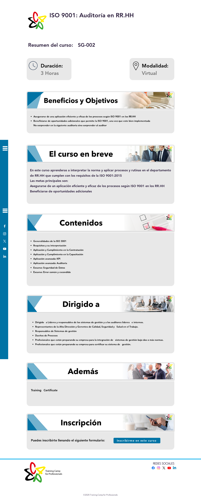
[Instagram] (5, 234)
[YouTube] (5, 249)
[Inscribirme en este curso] (137, 440)
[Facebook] (5, 226)
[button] (5, 211)
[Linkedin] (175, 468)
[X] (5, 241)
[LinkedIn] (5, 256)
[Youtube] (169, 468)
